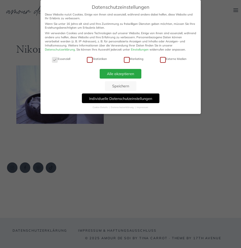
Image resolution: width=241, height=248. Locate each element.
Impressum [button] (142, 107)
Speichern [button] (120, 86)
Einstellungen (140, 49)
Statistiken (97, 59)
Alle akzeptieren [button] (120, 73)
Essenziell (61, 59)
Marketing (133, 59)
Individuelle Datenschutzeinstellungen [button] (120, 98)
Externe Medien (173, 59)
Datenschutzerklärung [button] (122, 107)
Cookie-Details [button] (100, 107)
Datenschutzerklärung (60, 49)
